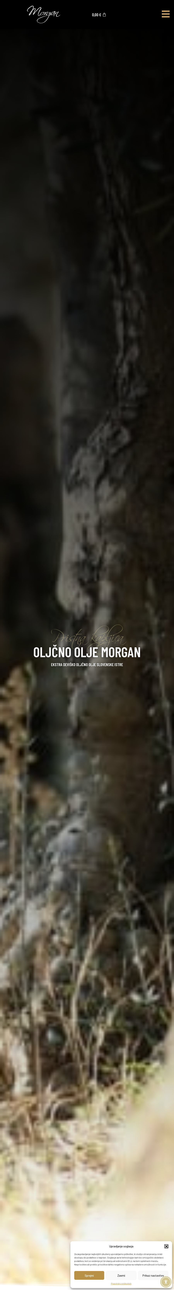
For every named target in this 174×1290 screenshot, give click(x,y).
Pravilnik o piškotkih (121, 1283)
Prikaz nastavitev (153, 1275)
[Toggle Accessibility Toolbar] (166, 1282)
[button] (166, 1246)
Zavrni (121, 1275)
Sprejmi (89, 1275)
